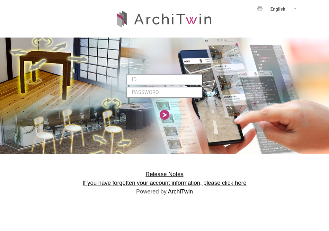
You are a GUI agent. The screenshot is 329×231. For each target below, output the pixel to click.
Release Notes (164, 174)
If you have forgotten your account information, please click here (164, 183)
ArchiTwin (180, 191)
